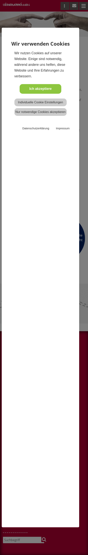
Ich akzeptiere (40, 89)
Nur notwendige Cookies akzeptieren (40, 112)
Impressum (63, 128)
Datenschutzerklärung (35, 128)
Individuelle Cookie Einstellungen (40, 102)
